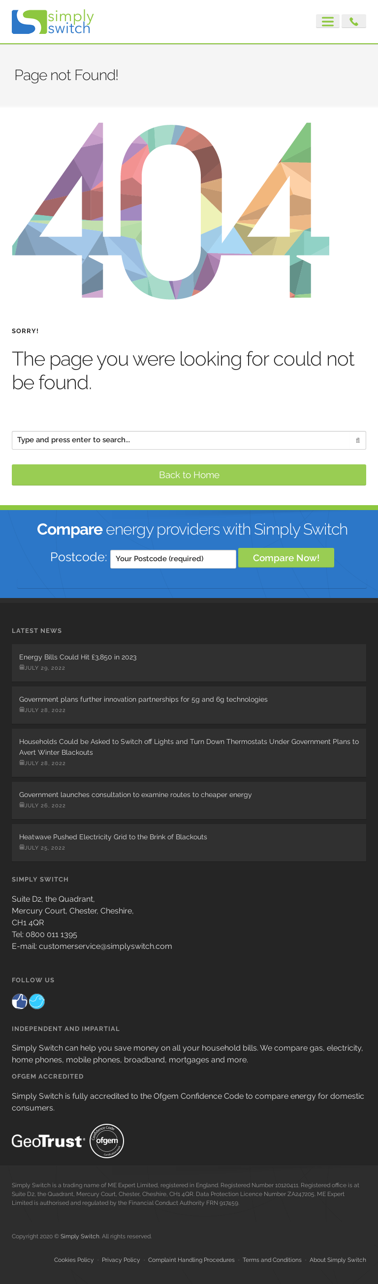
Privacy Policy (121, 1259)
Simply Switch (80, 1236)
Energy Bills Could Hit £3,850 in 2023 (77, 657)
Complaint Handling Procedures (191, 1259)
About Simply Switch (338, 1259)
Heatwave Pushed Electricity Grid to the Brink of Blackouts (113, 837)
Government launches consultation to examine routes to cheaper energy (135, 795)
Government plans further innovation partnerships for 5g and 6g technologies (143, 699)
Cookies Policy (74, 1259)
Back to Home (189, 474)
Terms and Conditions (272, 1259)
